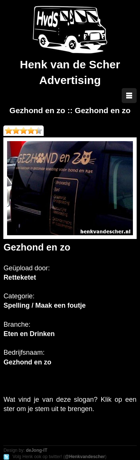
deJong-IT (36, 450)
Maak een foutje (60, 305)
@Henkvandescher (85, 456)
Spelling (16, 305)
